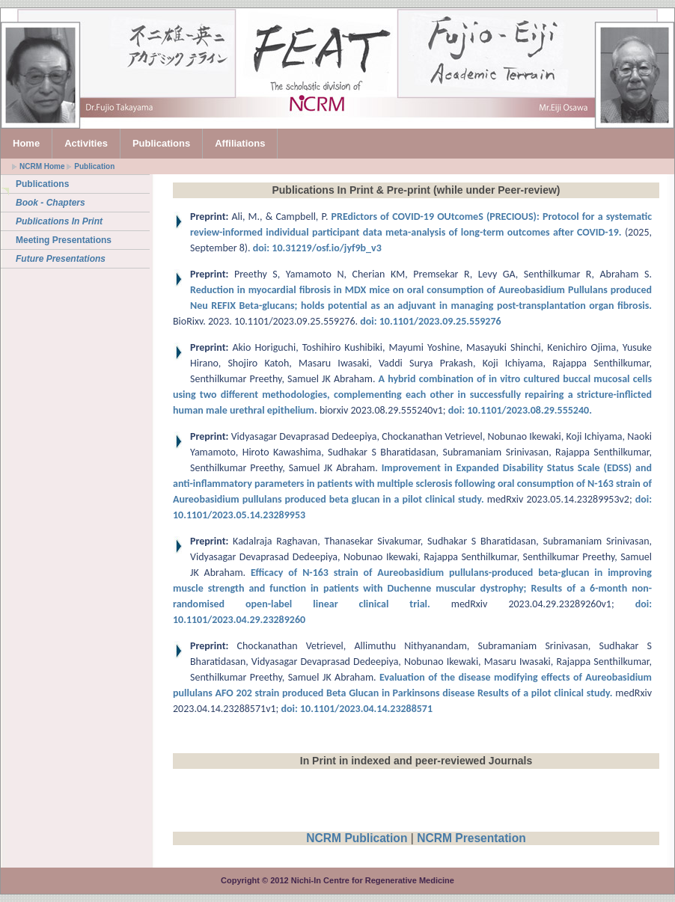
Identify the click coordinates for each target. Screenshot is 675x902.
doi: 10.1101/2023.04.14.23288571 (357, 708)
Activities (86, 143)
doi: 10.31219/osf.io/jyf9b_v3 (316, 248)
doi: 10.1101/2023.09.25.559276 (429, 321)
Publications (161, 143)
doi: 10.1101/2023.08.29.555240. (520, 410)
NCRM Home (42, 166)
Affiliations (240, 143)
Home (26, 143)
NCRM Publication (356, 838)
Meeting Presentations (64, 240)
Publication (94, 166)
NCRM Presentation (471, 838)
